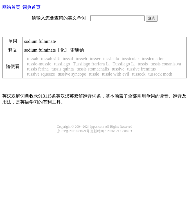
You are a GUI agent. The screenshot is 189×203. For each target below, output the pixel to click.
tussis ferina (38, 69)
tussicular (130, 58)
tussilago (62, 63)
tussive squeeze (41, 74)
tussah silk (50, 58)
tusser (95, 58)
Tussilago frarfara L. (91, 63)
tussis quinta (62, 69)
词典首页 (31, 7)
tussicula (111, 58)
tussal (68, 58)
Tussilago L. (123, 63)
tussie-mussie (39, 63)
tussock (138, 74)
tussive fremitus (141, 69)
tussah (32, 58)
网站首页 (11, 7)
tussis (143, 63)
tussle (94, 74)
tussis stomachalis (92, 69)
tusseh (81, 58)
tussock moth (160, 74)
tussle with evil (115, 74)
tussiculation (153, 58)
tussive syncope (72, 74)
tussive (118, 69)
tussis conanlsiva (166, 63)
